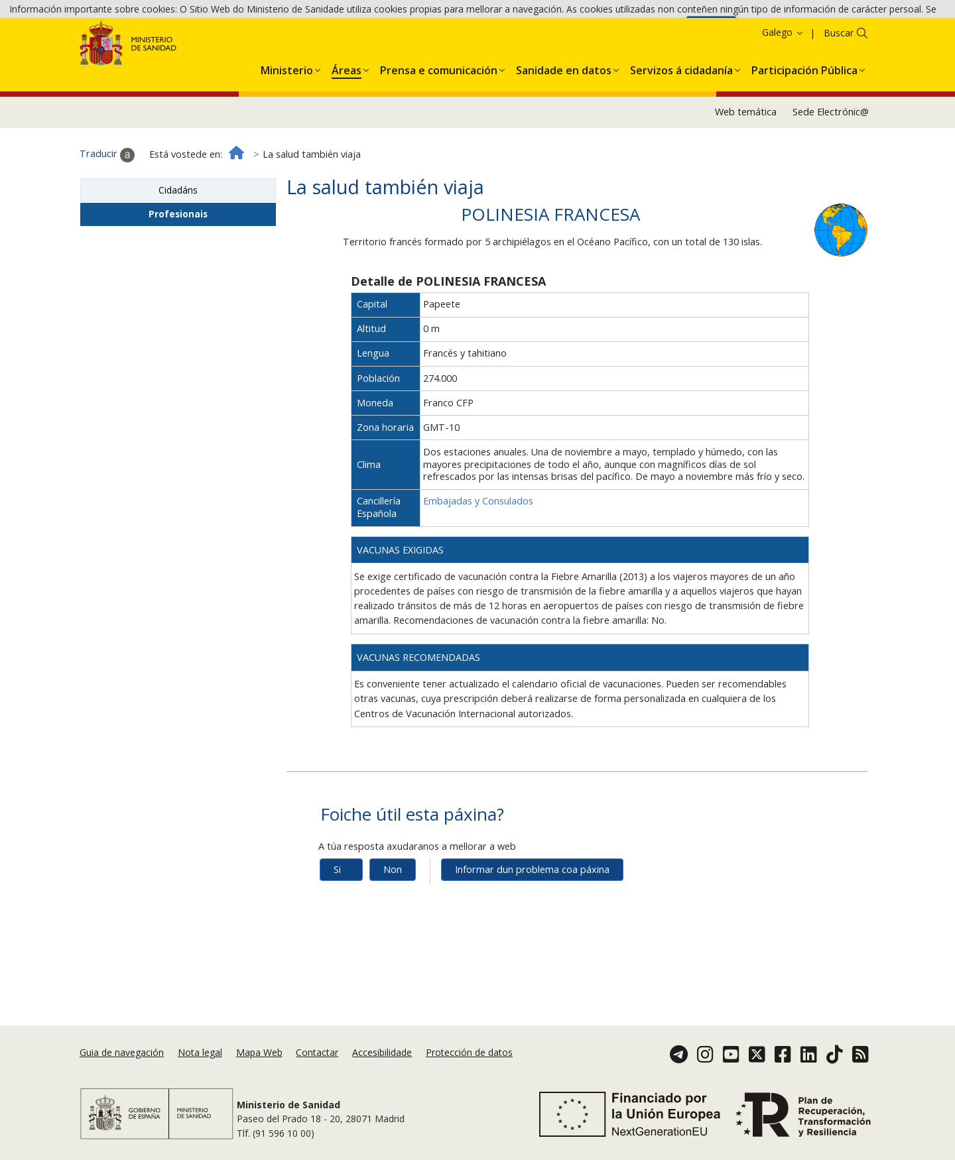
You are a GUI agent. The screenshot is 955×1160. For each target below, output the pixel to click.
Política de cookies (641, 31)
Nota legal (200, 1052)
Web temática (746, 164)
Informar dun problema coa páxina (532, 921)
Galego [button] (783, 84)
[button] (286, 120)
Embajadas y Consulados (478, 553)
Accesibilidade (382, 1052)
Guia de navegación (122, 1052)
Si (337, 921)
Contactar (317, 1052)
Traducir (107, 207)
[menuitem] (286, 120)
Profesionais (178, 266)
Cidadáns (178, 241)
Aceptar (711, 32)
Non (392, 921)
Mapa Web (259, 1052)
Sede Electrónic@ (831, 164)
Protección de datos (469, 1052)
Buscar (839, 84)
